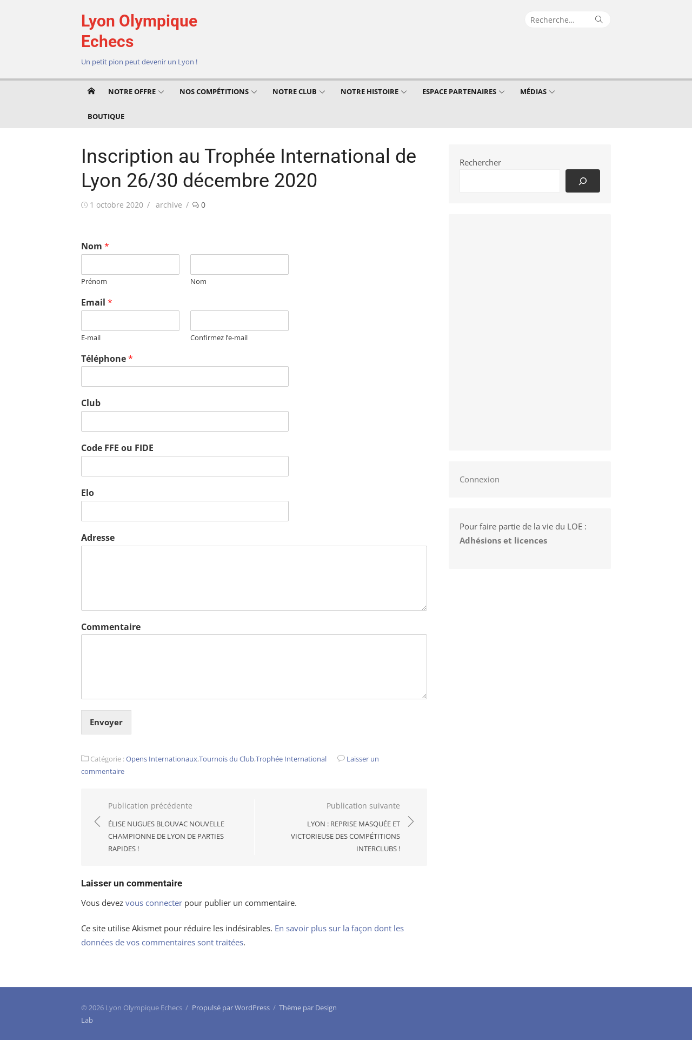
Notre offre (132, 91)
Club (91, 403)
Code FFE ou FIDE (117, 448)
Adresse (98, 538)
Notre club (294, 91)
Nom (95, 246)
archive (169, 205)
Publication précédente (175, 827)
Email (96, 302)
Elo (87, 493)
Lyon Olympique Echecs (139, 31)
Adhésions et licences (503, 540)
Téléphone (107, 359)
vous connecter (153, 902)
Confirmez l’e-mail (219, 337)
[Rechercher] (582, 181)
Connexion (480, 479)
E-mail (91, 337)
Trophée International (291, 759)
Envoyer (106, 722)
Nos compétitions (214, 91)
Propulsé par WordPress (231, 1007)
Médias (533, 91)
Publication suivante (332, 827)
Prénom (94, 281)
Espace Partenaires (459, 91)
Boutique (106, 116)
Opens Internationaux (161, 759)
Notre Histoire (369, 91)
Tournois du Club (226, 759)
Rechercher (480, 162)
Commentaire (111, 627)
